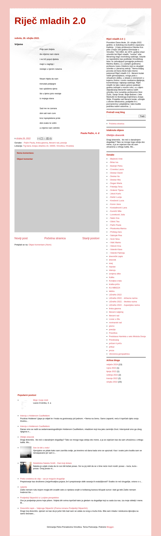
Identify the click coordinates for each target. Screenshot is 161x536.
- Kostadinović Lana (118, 207)
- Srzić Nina (114, 239)
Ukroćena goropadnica (119, 354)
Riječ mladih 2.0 (50, 20)
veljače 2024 (112, 364)
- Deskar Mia (115, 180)
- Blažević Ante (115, 159)
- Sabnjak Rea (115, 235)
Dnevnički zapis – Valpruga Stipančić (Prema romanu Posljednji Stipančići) (54, 508)
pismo (111, 326)
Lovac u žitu (114, 319)
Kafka (111, 277)
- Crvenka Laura (116, 169)
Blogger (110, 527)
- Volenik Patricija (117, 253)
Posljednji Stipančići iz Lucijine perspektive (39, 497)
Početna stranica (55, 238)
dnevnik (112, 260)
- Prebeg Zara (115, 232)
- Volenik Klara (115, 249)
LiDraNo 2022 (115, 294)
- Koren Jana (115, 204)
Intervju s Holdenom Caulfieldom (35, 415)
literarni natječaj (116, 312)
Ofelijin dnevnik (115, 135)
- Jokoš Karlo (115, 193)
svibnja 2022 (112, 375)
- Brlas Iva (113, 162)
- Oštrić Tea (114, 221)
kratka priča (114, 284)
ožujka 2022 (111, 382)
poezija (63, 143)
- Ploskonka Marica (117, 228)
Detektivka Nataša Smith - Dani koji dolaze (52, 463)
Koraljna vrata (115, 281)
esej (111, 263)
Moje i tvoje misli (40, 400)
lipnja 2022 (111, 371)
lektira (111, 291)
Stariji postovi (90, 238)
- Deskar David (115, 173)
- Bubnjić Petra (115, 166)
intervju (112, 270)
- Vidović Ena (115, 246)
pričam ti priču (115, 343)
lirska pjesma (42, 143)
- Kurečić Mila (115, 211)
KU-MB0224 (114, 288)
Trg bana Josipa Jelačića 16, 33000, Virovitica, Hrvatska (48, 146)
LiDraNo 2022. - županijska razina (124, 305)
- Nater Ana (114, 218)
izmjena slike (115, 273)
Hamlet (112, 267)
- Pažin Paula (29, 143)
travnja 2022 (112, 378)
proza (111, 350)
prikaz (111, 347)
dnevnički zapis (116, 256)
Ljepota (23, 487)
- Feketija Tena (115, 186)
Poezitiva (113, 333)
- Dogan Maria (115, 183)
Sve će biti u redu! (41, 447)
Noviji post (21, 238)
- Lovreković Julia (117, 214)
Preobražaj (114, 340)
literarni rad (54, 143)
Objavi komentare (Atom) (40, 244)
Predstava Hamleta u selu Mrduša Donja (127, 336)
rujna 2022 (111, 368)
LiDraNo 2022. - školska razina (123, 301)
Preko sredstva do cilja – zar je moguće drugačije (42, 479)
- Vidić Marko (115, 242)
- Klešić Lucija (115, 197)
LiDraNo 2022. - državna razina (123, 298)
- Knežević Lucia (116, 200)
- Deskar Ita (114, 176)
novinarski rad (115, 322)
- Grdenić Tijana (116, 190)
